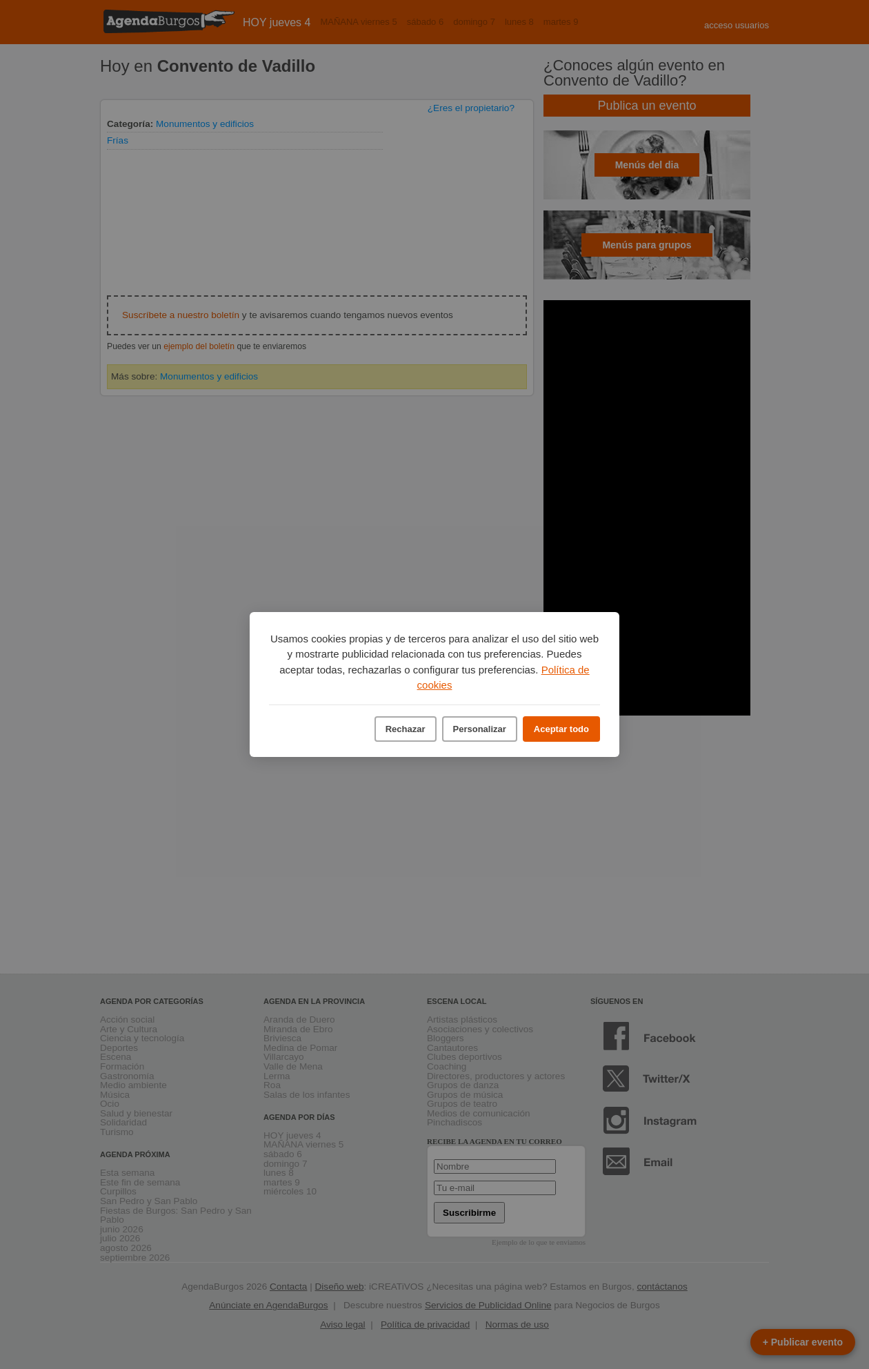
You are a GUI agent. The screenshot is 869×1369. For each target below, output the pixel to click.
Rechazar (406, 729)
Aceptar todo (561, 729)
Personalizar (479, 729)
